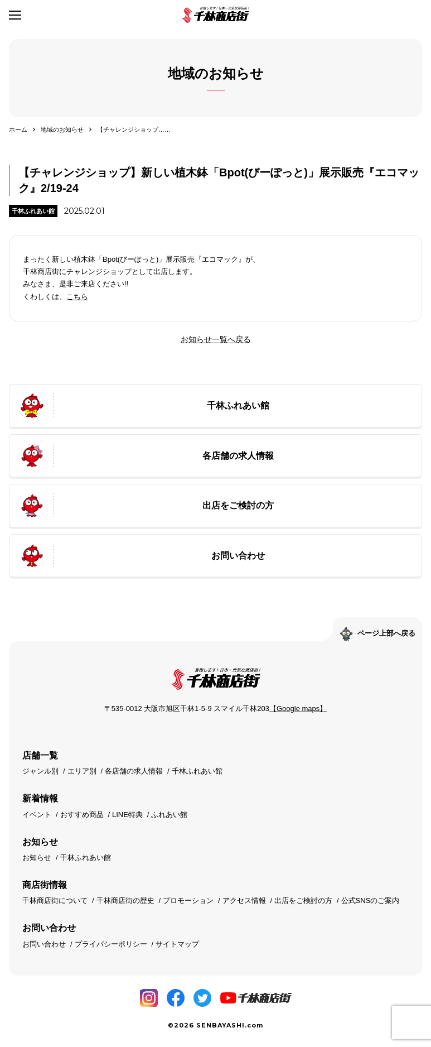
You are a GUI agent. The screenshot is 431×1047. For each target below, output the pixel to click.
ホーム (18, 129)
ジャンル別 (40, 771)
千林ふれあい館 (33, 211)
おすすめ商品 (82, 814)
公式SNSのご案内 (370, 900)
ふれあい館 (169, 814)
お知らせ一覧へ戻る (216, 339)
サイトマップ (177, 944)
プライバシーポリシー (111, 944)
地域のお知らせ (62, 129)
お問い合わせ (44, 944)
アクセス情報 (244, 900)
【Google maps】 (298, 708)
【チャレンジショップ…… (134, 129)
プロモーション (188, 900)
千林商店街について (55, 900)
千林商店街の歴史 (125, 900)
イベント (36, 814)
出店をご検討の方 (303, 900)
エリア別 (81, 771)
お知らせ (36, 857)
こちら (77, 296)
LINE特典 (127, 814)
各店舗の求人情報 (134, 771)
